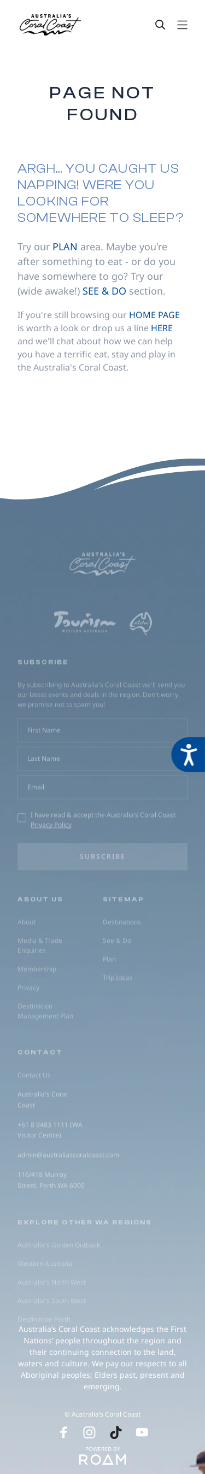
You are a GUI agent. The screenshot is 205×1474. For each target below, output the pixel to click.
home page (154, 315)
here (162, 328)
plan (65, 246)
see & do (104, 290)
